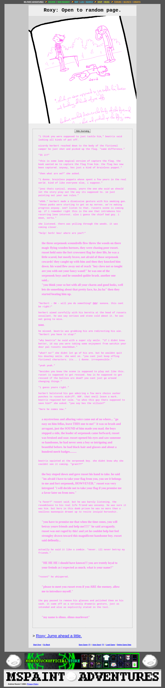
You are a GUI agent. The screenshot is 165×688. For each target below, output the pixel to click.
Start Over (37, 645)
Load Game (110, 645)
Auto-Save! (96, 645)
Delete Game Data (124, 645)
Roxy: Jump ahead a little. (59, 636)
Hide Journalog (82, 131)
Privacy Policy (33, 684)
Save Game (83, 645)
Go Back (46, 645)
